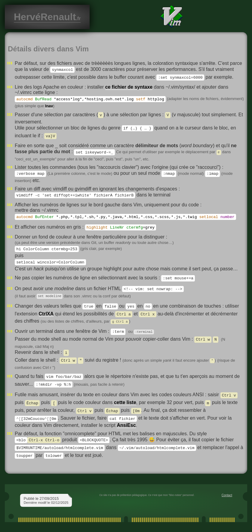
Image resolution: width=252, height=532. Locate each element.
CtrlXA (46, 314)
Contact (227, 494)
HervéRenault (47, 16)
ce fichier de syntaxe (128, 87)
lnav (49, 106)
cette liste (125, 402)
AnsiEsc (126, 424)
